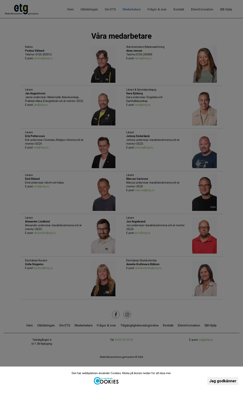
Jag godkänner (222, 381)
